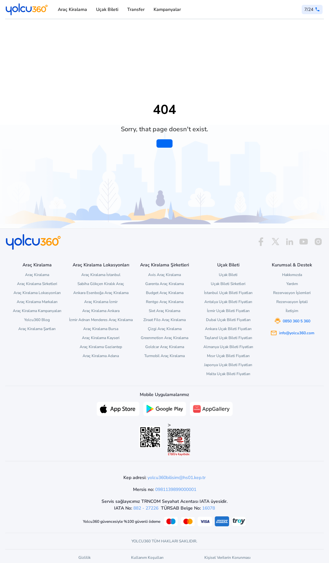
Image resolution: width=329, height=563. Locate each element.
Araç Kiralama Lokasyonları (37, 292)
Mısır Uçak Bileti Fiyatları (228, 355)
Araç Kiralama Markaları (37, 301)
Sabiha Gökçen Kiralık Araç (100, 283)
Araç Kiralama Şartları (37, 328)
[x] (275, 241)
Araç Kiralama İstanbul (100, 274)
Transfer (136, 9)
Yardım (292, 283)
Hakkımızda (292, 274)
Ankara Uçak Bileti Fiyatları (228, 328)
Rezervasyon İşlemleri (292, 292)
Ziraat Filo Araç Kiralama (164, 319)
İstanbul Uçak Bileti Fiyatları (228, 292)
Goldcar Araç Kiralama (164, 346)
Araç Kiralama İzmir (101, 301)
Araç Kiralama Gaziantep (101, 346)
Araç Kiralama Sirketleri (37, 283)
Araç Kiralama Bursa (100, 328)
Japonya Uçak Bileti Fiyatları (228, 364)
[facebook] (261, 241)
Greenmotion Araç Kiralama (164, 337)
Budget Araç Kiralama (164, 292)
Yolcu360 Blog (37, 319)
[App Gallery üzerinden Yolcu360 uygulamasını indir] (211, 408)
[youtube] (303, 241)
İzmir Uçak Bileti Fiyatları (228, 310)
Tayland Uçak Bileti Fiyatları (228, 337)
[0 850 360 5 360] (312, 9)
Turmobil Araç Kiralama (164, 355)
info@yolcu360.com (296, 333)
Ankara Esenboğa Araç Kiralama (101, 292)
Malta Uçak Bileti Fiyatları (228, 373)
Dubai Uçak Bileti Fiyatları (228, 319)
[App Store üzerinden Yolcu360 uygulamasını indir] (118, 408)
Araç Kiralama (72, 9)
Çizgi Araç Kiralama (165, 328)
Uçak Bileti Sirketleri (228, 283)
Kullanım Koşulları (147, 557)
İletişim (292, 310)
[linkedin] (289, 241)
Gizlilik (84, 557)
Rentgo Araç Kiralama (164, 301)
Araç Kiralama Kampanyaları (37, 310)
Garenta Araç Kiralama (164, 283)
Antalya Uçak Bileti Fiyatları (228, 301)
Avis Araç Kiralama (164, 274)
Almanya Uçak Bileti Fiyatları (228, 346)
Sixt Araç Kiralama (164, 310)
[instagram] (318, 241)
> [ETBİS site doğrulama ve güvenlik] (179, 438)
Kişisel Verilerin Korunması (227, 557)
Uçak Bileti (107, 9)
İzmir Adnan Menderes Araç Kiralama (101, 319)
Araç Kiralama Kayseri (101, 337)
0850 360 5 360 (296, 321)
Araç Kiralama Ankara (101, 310)
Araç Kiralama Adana (101, 355)
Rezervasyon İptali (292, 301)
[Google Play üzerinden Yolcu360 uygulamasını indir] (164, 408)
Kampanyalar (167, 9)
